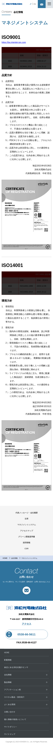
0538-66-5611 (26, 634)
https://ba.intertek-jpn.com (14, 42)
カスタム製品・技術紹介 (14, 697)
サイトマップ (9, 734)
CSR (27, 549)
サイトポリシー (10, 726)
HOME (5, 558)
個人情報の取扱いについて (15, 719)
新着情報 (7, 660)
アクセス (26, 624)
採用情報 (26, 543)
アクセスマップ (26, 531)
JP (31, 4)
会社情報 (14, 558)
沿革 (26, 519)
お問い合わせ (9, 711)
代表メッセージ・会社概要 (26, 513)
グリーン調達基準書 (26, 537)
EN (35, 4)
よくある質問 (9, 704)
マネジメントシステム (26, 525)
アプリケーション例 (12, 689)
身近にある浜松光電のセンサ (16, 667)
